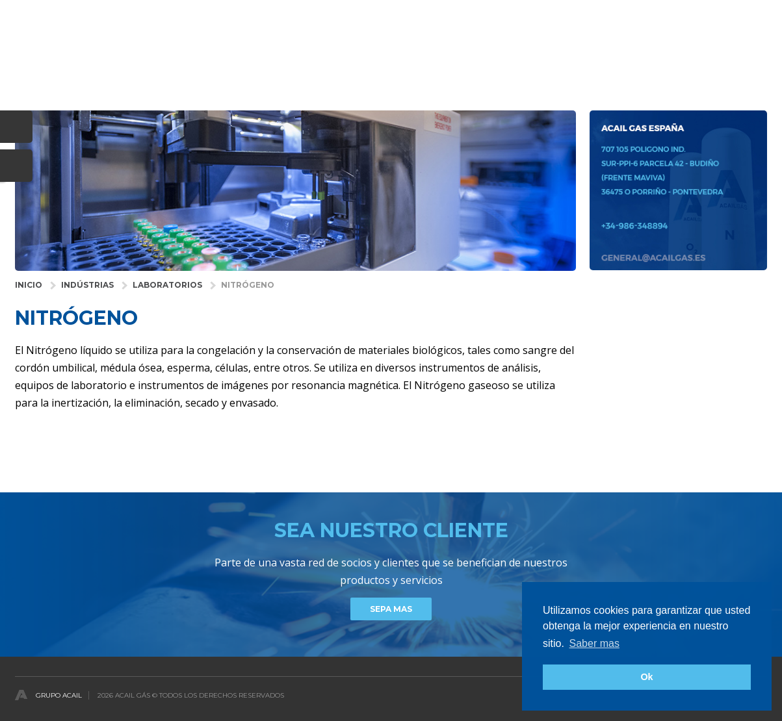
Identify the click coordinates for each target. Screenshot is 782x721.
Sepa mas (391, 609)
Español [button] (751, 15)
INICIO (28, 285)
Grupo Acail (59, 695)
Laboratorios (167, 285)
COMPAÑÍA (521, 55)
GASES (398, 55)
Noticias (675, 55)
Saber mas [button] (594, 643)
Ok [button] (646, 677)
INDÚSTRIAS (87, 285)
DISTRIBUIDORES (600, 55)
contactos (741, 55)
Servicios (455, 55)
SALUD (349, 55)
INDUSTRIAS (290, 55)
